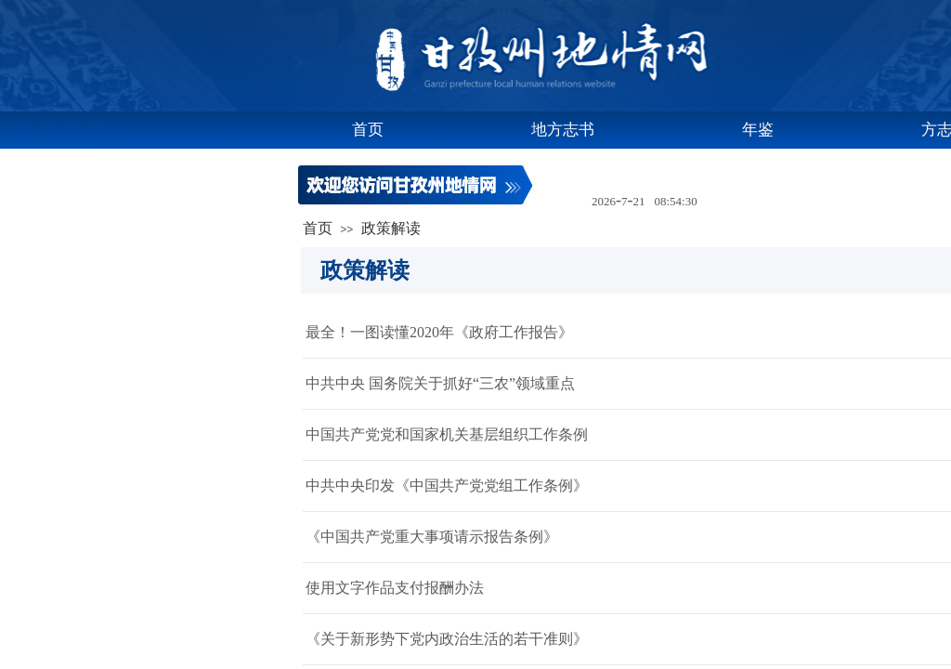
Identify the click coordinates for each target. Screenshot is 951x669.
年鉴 (758, 129)
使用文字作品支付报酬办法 (395, 588)
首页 (368, 129)
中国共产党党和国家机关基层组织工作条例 (447, 434)
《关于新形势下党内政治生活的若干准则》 (447, 639)
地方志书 (562, 129)
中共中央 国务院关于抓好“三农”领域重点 (440, 383)
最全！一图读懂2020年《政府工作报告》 (439, 332)
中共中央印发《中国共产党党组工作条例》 (447, 485)
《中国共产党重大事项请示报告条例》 (432, 536)
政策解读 (391, 228)
